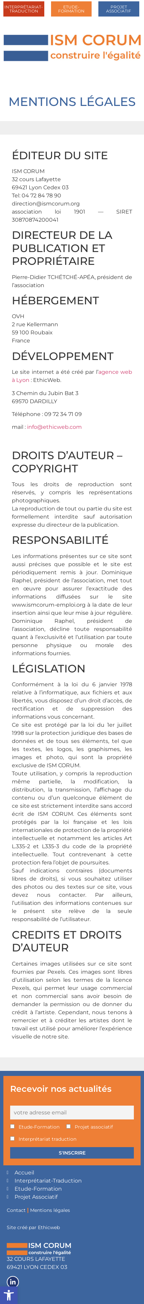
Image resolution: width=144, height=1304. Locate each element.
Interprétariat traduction (43, 1139)
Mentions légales (50, 1210)
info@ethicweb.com (54, 427)
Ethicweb (49, 1227)
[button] (9, 1295)
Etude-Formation (34, 1127)
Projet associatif (89, 1127)
